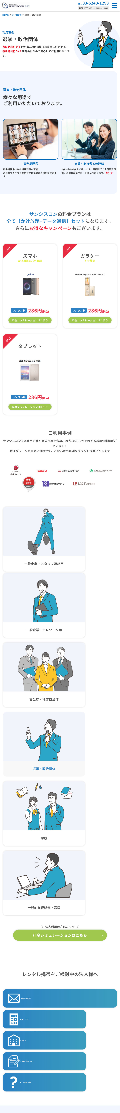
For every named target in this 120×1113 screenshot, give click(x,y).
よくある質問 (14, 1035)
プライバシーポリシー (80, 1035)
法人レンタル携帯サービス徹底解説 (29, 1058)
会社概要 (11, 1081)
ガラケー (13, 983)
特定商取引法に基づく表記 (83, 1046)
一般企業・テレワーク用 (82, 989)
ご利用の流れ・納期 (18, 1011)
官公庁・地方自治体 (80, 994)
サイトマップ (74, 1081)
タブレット (14, 994)
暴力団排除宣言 (75, 1058)
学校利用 (73, 1006)
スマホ (12, 989)
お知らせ (11, 1069)
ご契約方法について (34, 809)
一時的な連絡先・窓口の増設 (85, 1011)
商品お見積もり (32, 759)
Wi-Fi (11, 1000)
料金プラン (28, 784)
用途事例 (71, 972)
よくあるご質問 (90, 809)
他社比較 (85, 784)
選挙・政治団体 (77, 1000)
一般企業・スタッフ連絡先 (84, 983)
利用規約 (71, 1069)
